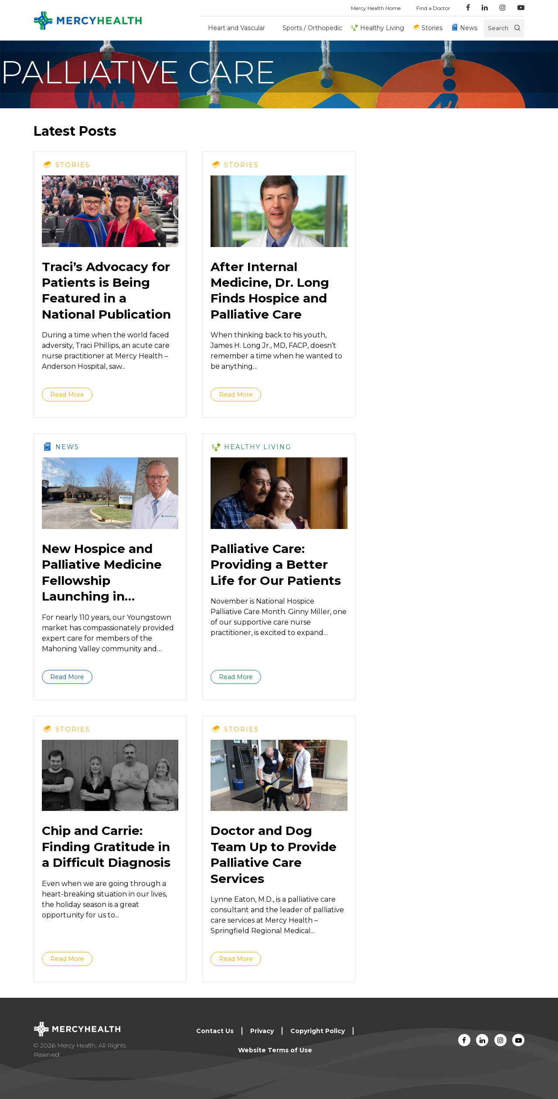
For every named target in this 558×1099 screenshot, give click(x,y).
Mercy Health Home (376, 8)
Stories (432, 28)
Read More (67, 394)
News (468, 28)
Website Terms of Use (275, 1050)
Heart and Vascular (236, 28)
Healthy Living (382, 28)
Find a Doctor (433, 8)
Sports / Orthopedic (312, 28)
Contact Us (215, 1031)
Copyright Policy (317, 1031)
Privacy (262, 1031)
